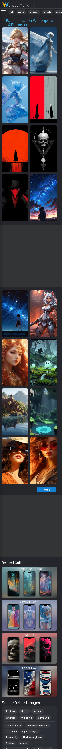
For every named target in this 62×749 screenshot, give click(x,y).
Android (10, 717)
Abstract (34, 12)
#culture (10, 743)
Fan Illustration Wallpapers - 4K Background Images (18, 5)
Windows (26, 717)
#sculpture (11, 731)
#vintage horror (14, 725)
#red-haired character (38, 725)
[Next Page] (46, 489)
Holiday (10, 711)
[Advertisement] (31, 256)
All (11, 12)
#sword (23, 743)
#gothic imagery (30, 731)
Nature (21, 12)
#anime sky (12, 737)
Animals (47, 12)
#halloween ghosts (32, 737)
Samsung (43, 717)
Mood (24, 711)
